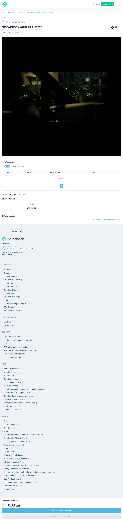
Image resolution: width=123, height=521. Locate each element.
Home (3, 12)
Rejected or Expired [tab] (18, 166)
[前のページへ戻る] (57, 186)
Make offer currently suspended (61, 517)
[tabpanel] (61, 179)
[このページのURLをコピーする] (120, 27)
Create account (107, 4)
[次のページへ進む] (65, 186)
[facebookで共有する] (116, 27)
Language (6, 231)
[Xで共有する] (112, 27)
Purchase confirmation (61, 511)
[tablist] (61, 166)
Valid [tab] (7, 166)
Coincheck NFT (13, 12)
